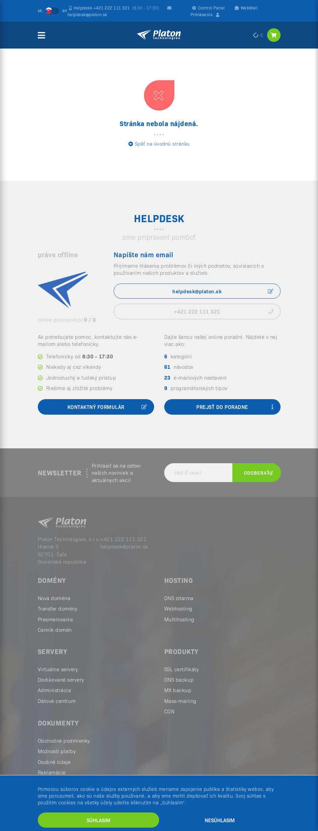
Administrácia (54, 690)
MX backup (178, 690)
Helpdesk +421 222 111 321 (114, 7)
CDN (169, 711)
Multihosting (179, 619)
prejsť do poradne (234, 407)
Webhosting (178, 609)
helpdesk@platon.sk (223, 291)
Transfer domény (58, 609)
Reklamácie (52, 772)
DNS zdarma (179, 598)
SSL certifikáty (181, 669)
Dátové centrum (57, 701)
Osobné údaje (54, 762)
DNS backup (179, 680)
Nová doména (54, 598)
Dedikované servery (61, 680)
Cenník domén (55, 630)
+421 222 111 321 (224, 311)
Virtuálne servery (58, 669)
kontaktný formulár (107, 407)
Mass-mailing (180, 701)
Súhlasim (98, 820)
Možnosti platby (57, 751)
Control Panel (208, 7)
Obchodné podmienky (64, 741)
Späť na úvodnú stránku (159, 143)
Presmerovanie (55, 619)
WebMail (246, 7)
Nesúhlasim (220, 820)
